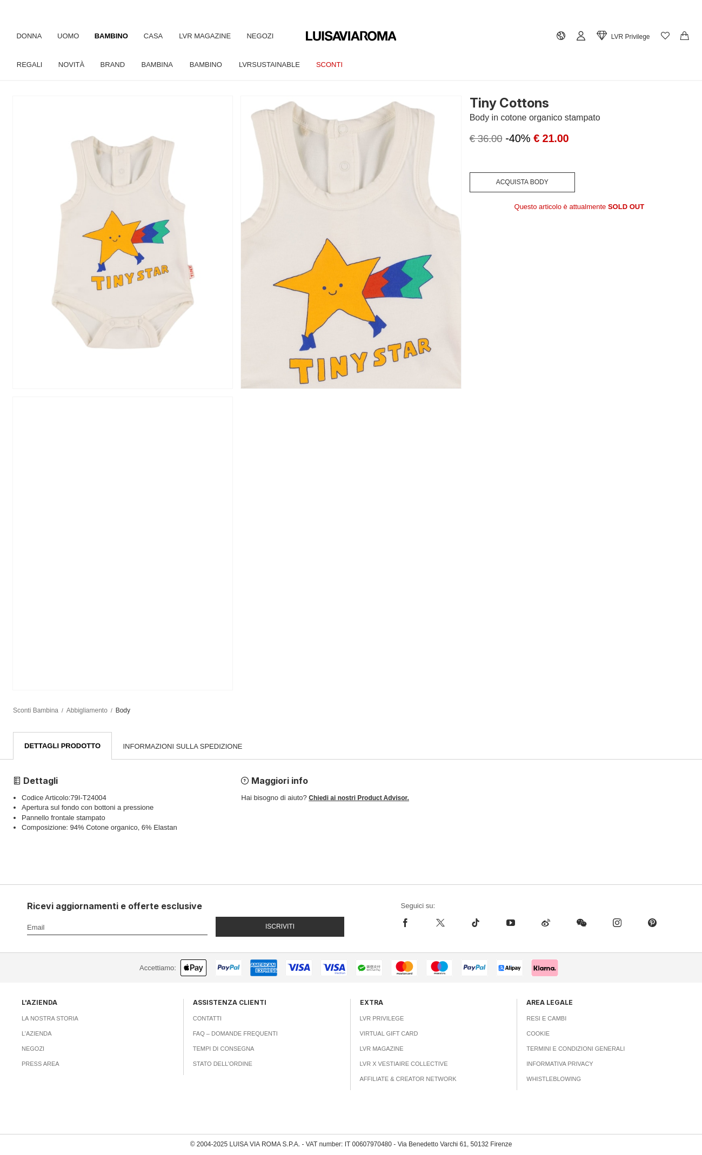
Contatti (207, 1019)
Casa (156, 36)
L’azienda (37, 1034)
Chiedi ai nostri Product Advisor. (359, 798)
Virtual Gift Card (389, 1034)
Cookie (538, 1034)
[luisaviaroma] (351, 36)
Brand (115, 65)
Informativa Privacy (559, 1064)
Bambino (113, 36)
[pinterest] (652, 923)
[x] (440, 923)
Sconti (335, 65)
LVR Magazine (209, 36)
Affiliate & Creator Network (408, 1079)
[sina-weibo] (545, 923)
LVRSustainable (274, 65)
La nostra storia (50, 1019)
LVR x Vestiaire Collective (404, 1064)
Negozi (265, 36)
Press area (40, 1064)
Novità (72, 65)
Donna (29, 36)
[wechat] (581, 923)
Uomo (70, 36)
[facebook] (412, 923)
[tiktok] (475, 923)
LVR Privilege (382, 1019)
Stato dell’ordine (222, 1064)
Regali (30, 65)
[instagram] (616, 923)
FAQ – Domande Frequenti (235, 1034)
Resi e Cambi (546, 1019)
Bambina (161, 65)
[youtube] (510, 923)
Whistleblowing (553, 1079)
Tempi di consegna (224, 1049)
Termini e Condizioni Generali (575, 1049)
